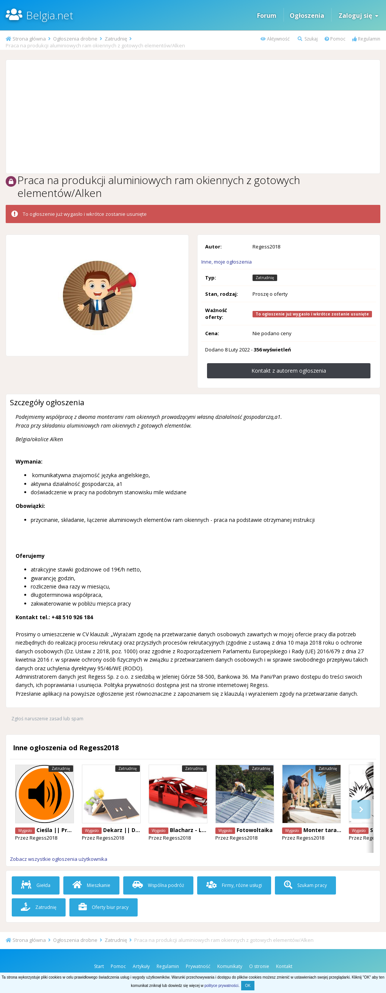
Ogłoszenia (307, 15)
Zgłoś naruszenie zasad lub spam (47, 718)
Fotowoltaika (255, 830)
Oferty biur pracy (103, 907)
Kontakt (284, 966)
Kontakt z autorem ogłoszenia (288, 370)
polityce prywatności (221, 986)
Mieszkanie (91, 885)
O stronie (259, 966)
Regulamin (366, 39)
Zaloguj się (358, 15)
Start (99, 966)
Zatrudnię (38, 907)
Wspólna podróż (158, 885)
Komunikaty (229, 966)
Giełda (35, 885)
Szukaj (308, 39)
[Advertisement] (193, 117)
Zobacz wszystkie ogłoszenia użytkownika (58, 859)
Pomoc (335, 39)
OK (247, 986)
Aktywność (275, 39)
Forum (266, 15)
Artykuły (141, 966)
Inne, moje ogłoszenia (226, 261)
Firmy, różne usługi (234, 885)
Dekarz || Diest (124, 830)
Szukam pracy (305, 885)
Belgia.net (49, 15)
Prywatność (198, 966)
